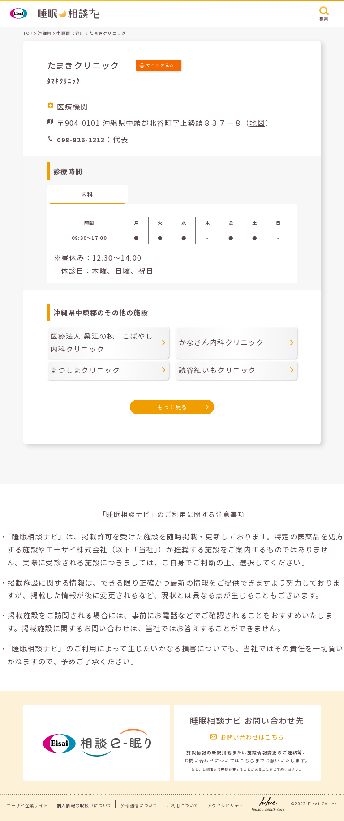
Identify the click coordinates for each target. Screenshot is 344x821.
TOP (28, 33)
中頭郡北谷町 (70, 33)
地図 (257, 122)
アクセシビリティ (225, 805)
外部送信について (139, 805)
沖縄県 (45, 33)
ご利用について (182, 805)
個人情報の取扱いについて (84, 805)
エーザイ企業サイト (27, 805)
